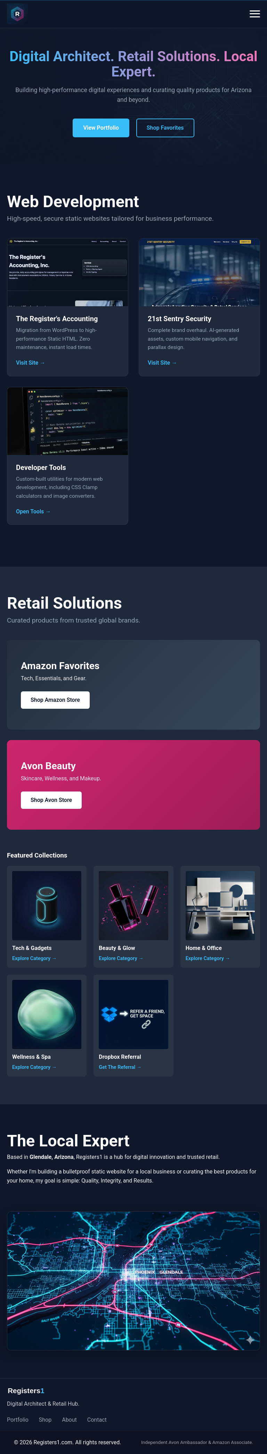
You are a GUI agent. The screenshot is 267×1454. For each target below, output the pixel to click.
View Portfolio (101, 127)
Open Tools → (33, 511)
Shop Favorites (165, 127)
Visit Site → (30, 362)
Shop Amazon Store (55, 700)
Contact (97, 1419)
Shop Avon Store (51, 800)
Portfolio (18, 1419)
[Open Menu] (255, 14)
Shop (45, 1419)
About (69, 1419)
